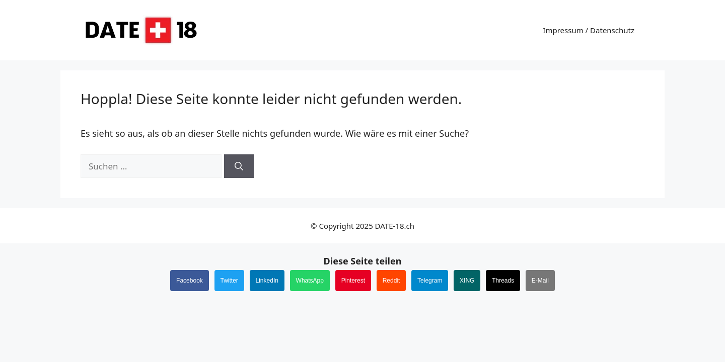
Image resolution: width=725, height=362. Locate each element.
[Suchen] (239, 166)
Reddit (391, 280)
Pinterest (353, 280)
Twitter (229, 280)
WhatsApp (310, 280)
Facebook (189, 280)
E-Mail (540, 280)
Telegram (429, 280)
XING (467, 280)
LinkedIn (267, 280)
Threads (503, 280)
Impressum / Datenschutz (588, 30)
